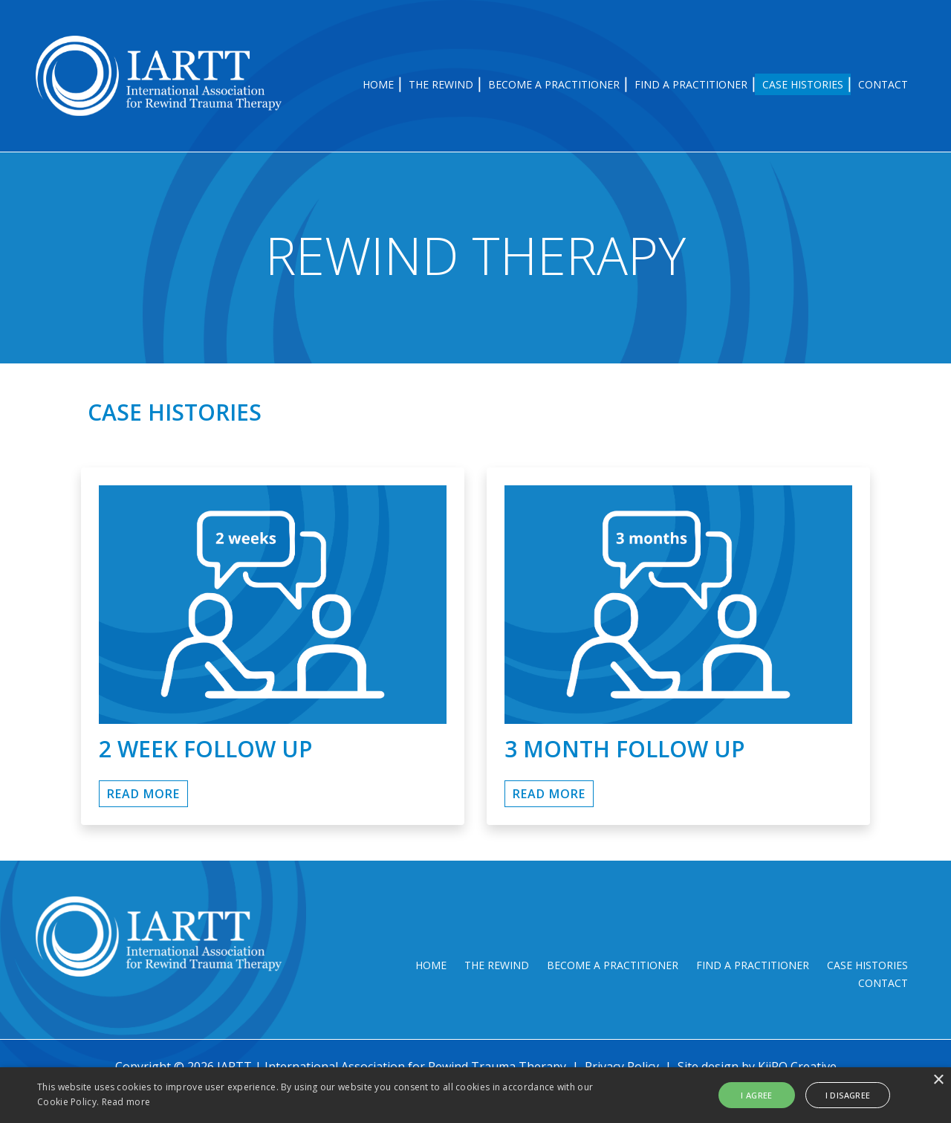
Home (378, 84)
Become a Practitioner (554, 84)
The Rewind (441, 84)
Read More (549, 721)
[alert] (475, 1095)
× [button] (938, 1080)
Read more (126, 1102)
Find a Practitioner (690, 84)
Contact (883, 84)
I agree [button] (761, 1095)
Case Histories (802, 84)
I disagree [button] (848, 1095)
